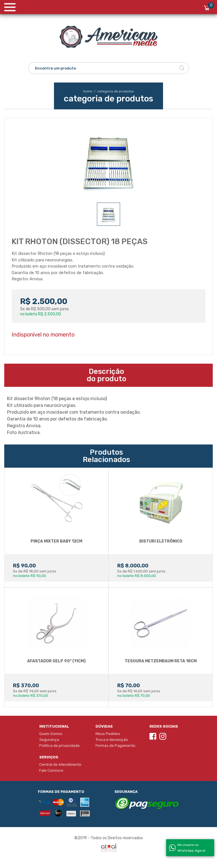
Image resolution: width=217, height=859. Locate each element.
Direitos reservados (125, 838)
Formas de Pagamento (115, 745)
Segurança (49, 739)
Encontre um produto (55, 68)
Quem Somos (50, 733)
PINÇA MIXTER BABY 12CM (56, 541)
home (89, 91)
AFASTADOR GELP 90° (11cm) (56, 661)
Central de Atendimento (60, 764)
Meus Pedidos (108, 733)
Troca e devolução (112, 739)
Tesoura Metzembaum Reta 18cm (161, 661)
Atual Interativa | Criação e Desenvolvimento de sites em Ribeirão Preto (108, 847)
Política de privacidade (59, 745)
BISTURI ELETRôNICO (160, 541)
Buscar (182, 68)
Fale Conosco (51, 770)
